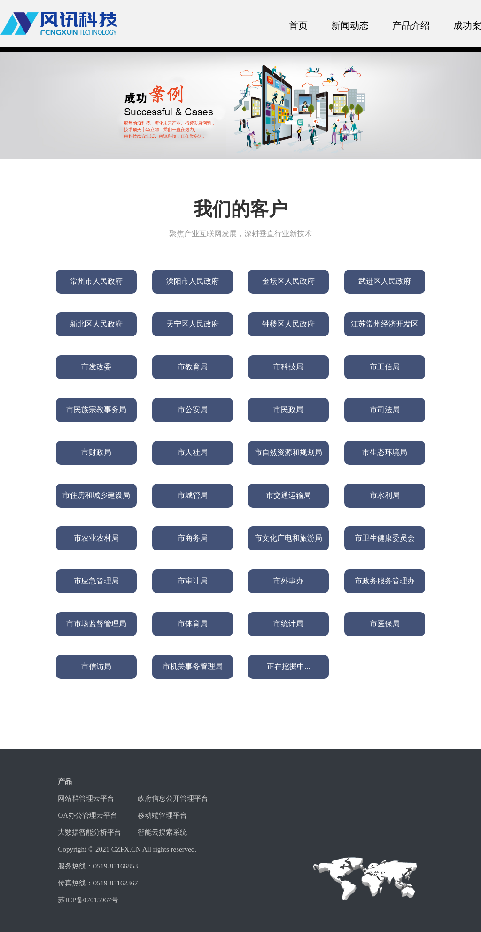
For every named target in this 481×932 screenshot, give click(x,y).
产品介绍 (411, 25)
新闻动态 (350, 25)
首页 (298, 25)
